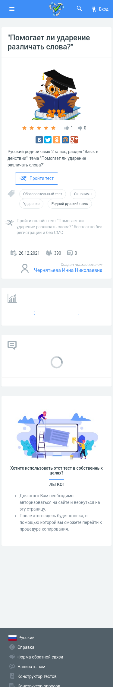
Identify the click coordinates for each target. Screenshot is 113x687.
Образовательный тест (42, 194)
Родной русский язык (70, 204)
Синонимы (83, 194)
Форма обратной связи (40, 657)
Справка (25, 647)
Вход (99, 9)
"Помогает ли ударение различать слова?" (49, 42)
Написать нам (31, 666)
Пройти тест (36, 179)
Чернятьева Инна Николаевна (68, 270)
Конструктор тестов (37, 676)
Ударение (31, 204)
